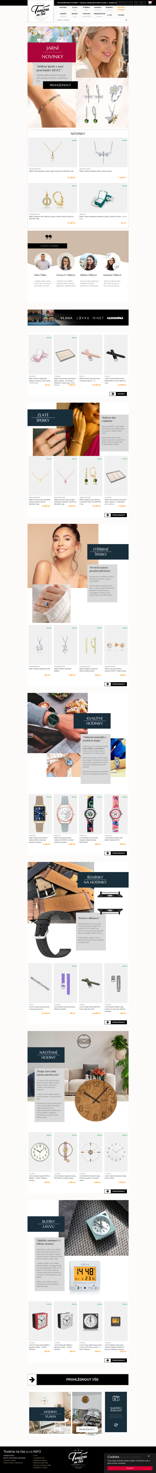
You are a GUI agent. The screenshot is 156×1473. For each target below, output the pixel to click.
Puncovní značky (9, 1460)
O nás (35, 1455)
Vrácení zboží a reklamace (12, 1463)
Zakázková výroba (39, 1460)
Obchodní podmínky (40, 1463)
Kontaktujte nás (38, 1458)
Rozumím (130, 1468)
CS (143, 3)
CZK (136, 3)
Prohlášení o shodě (40, 1468)
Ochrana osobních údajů (42, 1465)
